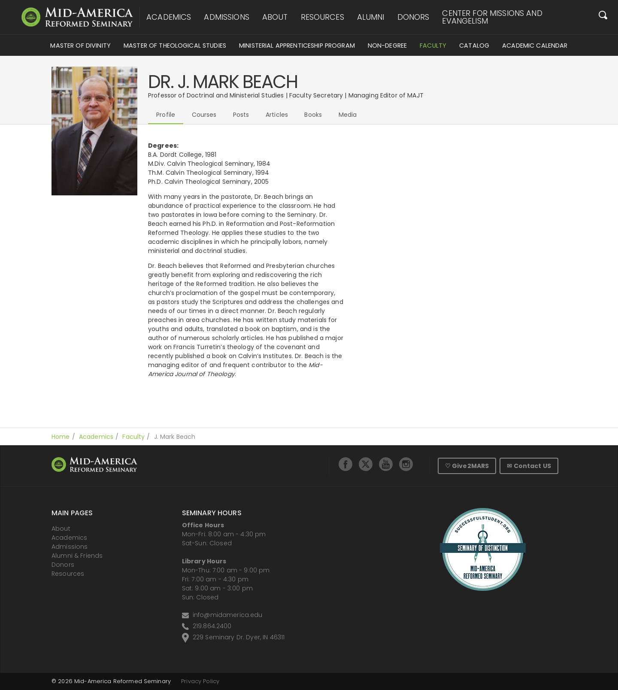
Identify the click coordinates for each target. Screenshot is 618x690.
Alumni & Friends (77, 555)
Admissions (226, 17)
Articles (277, 114)
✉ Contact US (529, 466)
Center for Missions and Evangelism (492, 17)
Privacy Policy (200, 681)
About (275, 17)
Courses (204, 114)
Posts (241, 114)
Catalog (474, 45)
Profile (165, 114)
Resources (322, 17)
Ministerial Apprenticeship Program (297, 45)
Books (313, 114)
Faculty (433, 45)
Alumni (371, 17)
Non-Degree (387, 45)
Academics (168, 17)
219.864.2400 (212, 626)
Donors (413, 17)
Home (61, 436)
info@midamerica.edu (228, 615)
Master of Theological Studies (175, 45)
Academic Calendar (534, 45)
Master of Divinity (80, 45)
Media (348, 114)
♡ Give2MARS (467, 466)
